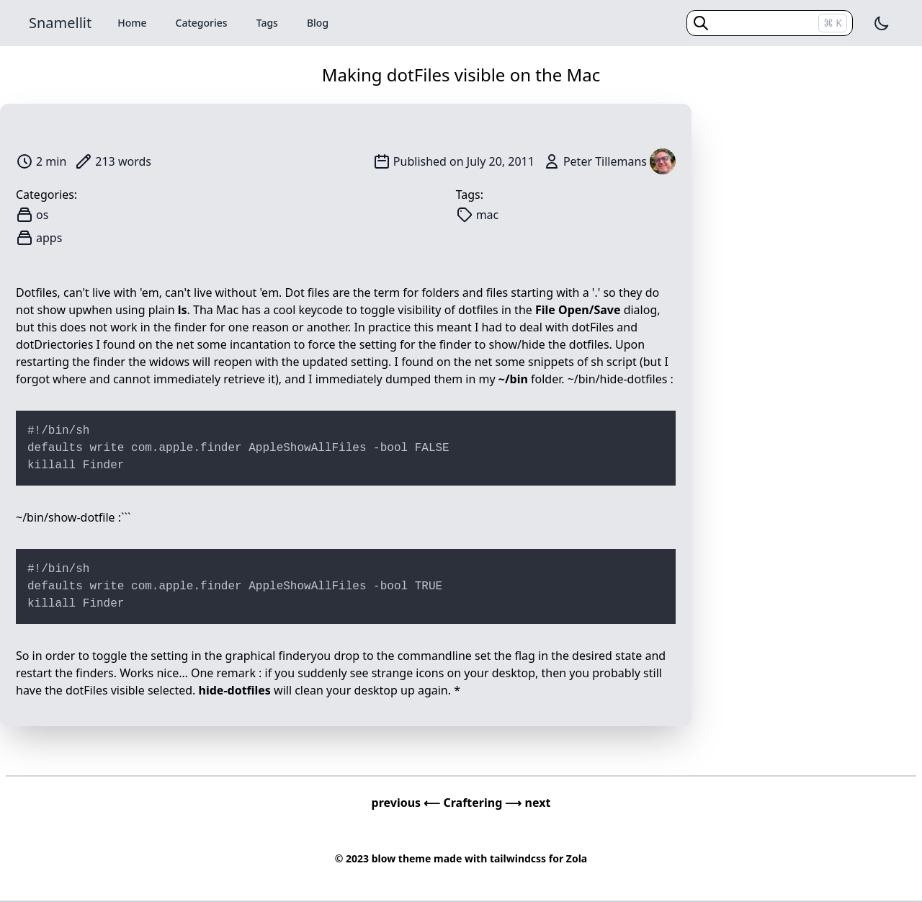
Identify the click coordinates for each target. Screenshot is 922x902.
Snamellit (60, 22)
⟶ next (527, 803)
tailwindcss (518, 858)
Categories (202, 23)
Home (131, 23)
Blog (317, 23)
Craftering (474, 803)
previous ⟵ (408, 803)
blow (383, 858)
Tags (267, 23)
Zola (576, 858)
